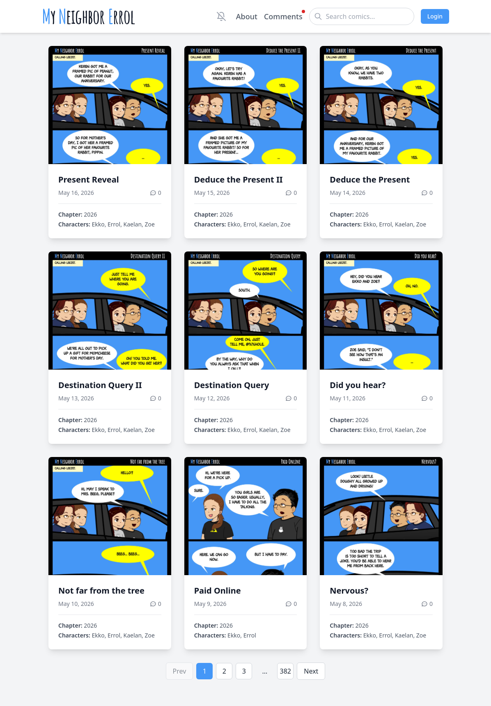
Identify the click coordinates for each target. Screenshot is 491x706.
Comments (283, 16)
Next (311, 671)
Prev (179, 671)
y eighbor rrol (88, 16)
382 (285, 671)
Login (435, 16)
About (246, 16)
